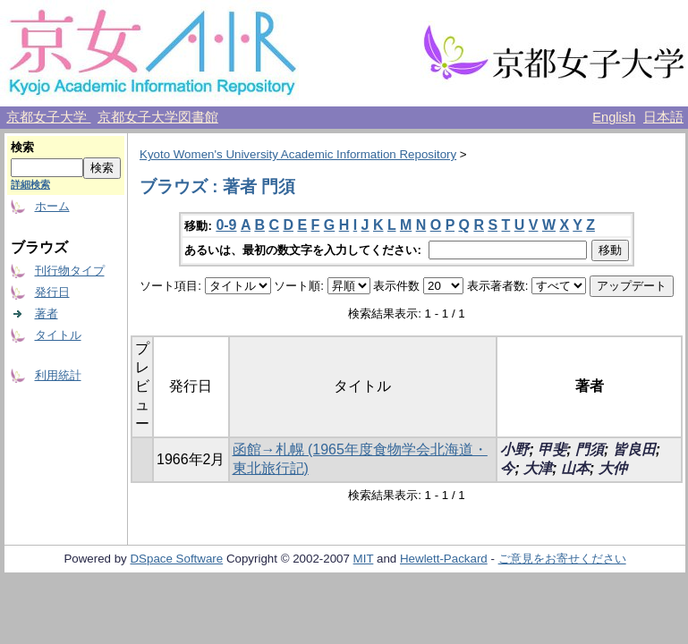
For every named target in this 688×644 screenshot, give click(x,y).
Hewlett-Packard (444, 558)
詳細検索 (30, 184)
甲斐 (552, 449)
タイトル (58, 335)
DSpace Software (176, 558)
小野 (514, 449)
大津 (537, 468)
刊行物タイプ (70, 270)
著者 (46, 313)
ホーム (52, 206)
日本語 (663, 117)
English (613, 117)
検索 (22, 147)
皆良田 (634, 449)
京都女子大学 (48, 117)
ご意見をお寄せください (562, 558)
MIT (363, 558)
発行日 (52, 292)
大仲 (613, 468)
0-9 (226, 225)
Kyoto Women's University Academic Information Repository (298, 154)
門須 (589, 449)
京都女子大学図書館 (158, 117)
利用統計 (58, 375)
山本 (575, 468)
